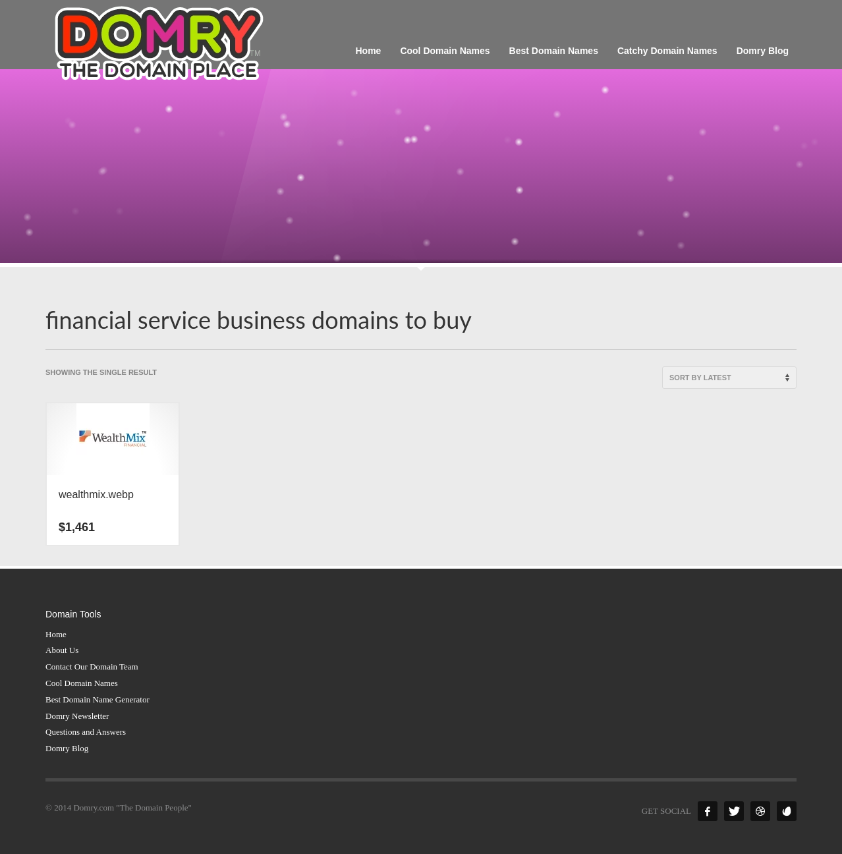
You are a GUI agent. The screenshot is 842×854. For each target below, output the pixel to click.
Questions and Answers (85, 732)
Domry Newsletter (77, 716)
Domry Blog (66, 748)
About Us (61, 650)
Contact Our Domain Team (91, 666)
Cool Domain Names (81, 683)
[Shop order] (729, 377)
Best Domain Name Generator (97, 699)
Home (56, 634)
